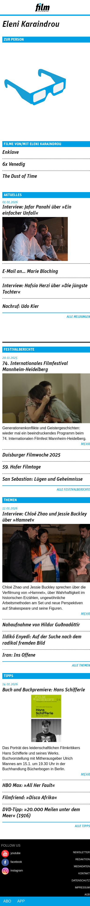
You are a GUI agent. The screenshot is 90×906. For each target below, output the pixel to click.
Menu (6, 7)
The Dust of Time (19, 176)
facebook (16, 861)
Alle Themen (81, 665)
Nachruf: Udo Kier (20, 306)
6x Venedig (13, 164)
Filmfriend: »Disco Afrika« (29, 797)
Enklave (10, 152)
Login (74, 8)
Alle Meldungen (78, 316)
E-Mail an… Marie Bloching (30, 271)
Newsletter (81, 852)
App (21, 901)
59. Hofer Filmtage (21, 467)
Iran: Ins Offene (18, 655)
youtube (16, 853)
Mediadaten (82, 866)
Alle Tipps (82, 826)
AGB (87, 894)
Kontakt (84, 873)
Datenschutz (81, 880)
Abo (7, 901)
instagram (17, 870)
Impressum (82, 887)
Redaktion (83, 859)
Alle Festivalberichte (73, 489)
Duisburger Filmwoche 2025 (31, 455)
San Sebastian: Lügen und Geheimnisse (42, 479)
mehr (85, 444)
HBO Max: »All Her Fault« (28, 785)
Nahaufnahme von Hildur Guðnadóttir (41, 624)
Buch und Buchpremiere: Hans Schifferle (43, 690)
